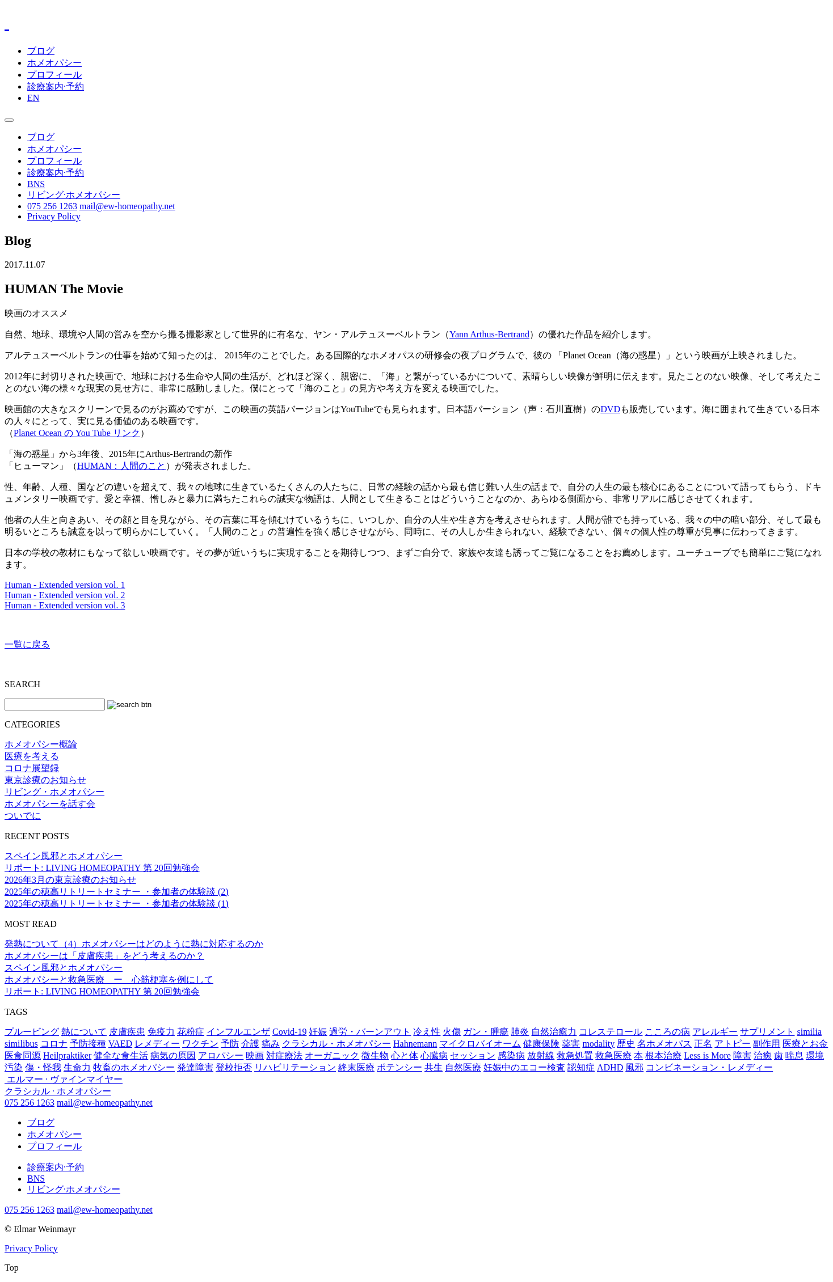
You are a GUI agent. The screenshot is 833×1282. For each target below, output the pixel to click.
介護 (250, 1043)
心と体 (404, 1055)
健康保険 (541, 1043)
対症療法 (284, 1055)
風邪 (634, 1067)
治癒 (763, 1055)
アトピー (732, 1043)
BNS (36, 184)
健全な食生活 (121, 1055)
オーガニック (332, 1055)
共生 (433, 1067)
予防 (230, 1043)
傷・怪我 (43, 1067)
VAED (120, 1043)
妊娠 (318, 1031)
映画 (255, 1055)
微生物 (375, 1055)
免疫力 (161, 1031)
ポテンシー (399, 1067)
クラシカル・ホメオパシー (336, 1043)
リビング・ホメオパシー (54, 792)
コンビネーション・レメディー (709, 1067)
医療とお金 (805, 1043)
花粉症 (190, 1031)
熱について (84, 1031)
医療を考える (32, 756)
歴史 (626, 1043)
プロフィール (54, 74)
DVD (610, 409)
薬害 (571, 1043)
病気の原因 (173, 1055)
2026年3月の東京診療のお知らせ (70, 880)
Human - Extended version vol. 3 (65, 605)
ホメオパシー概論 (41, 744)
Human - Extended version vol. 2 (65, 595)
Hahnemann (415, 1043)
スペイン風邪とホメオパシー (64, 856)
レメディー (157, 1043)
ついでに (23, 815)
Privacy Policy (54, 216)
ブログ (40, 51)
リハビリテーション (295, 1067)
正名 (703, 1043)
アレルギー (715, 1031)
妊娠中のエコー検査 (524, 1067)
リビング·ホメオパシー (73, 195)
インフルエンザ (238, 1031)
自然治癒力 (554, 1031)
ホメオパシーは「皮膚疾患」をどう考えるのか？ (104, 956)
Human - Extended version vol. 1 (65, 585)
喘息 (794, 1055)
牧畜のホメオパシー (134, 1067)
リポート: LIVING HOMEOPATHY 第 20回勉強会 (102, 868)
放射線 (540, 1055)
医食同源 (23, 1055)
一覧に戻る (27, 644)
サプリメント (767, 1031)
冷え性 (426, 1031)
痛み (271, 1043)
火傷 (452, 1031)
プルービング (32, 1031)
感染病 (511, 1055)
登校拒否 (234, 1067)
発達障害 (195, 1067)
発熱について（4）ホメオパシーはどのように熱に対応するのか (134, 944)
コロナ (54, 1043)
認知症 (581, 1067)
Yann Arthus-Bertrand (489, 334)
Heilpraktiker (67, 1055)
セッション (472, 1055)
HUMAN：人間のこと (121, 466)
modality (598, 1043)
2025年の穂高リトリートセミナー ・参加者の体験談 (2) (117, 891)
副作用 (766, 1043)
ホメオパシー (54, 62)
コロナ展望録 (32, 768)
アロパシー (220, 1055)
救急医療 (613, 1055)
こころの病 (667, 1031)
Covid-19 (289, 1031)
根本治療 (663, 1055)
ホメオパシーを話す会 (50, 804)
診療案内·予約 (55, 86)
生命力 (77, 1067)
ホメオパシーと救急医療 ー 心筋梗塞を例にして (109, 979)
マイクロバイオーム (480, 1043)
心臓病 (434, 1055)
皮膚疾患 (127, 1031)
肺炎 (520, 1031)
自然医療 (463, 1067)
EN (33, 98)
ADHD (610, 1067)
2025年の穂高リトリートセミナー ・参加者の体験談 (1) (117, 903)
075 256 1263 (52, 206)
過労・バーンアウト (370, 1031)
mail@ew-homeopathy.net (127, 206)
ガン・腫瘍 (485, 1031)
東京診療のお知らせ (45, 780)
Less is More (707, 1055)
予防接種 (88, 1043)
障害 (742, 1055)
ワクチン (200, 1043)
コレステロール (610, 1031)
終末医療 (356, 1067)
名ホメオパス (664, 1043)
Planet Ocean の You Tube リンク (77, 433)
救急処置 (575, 1055)
